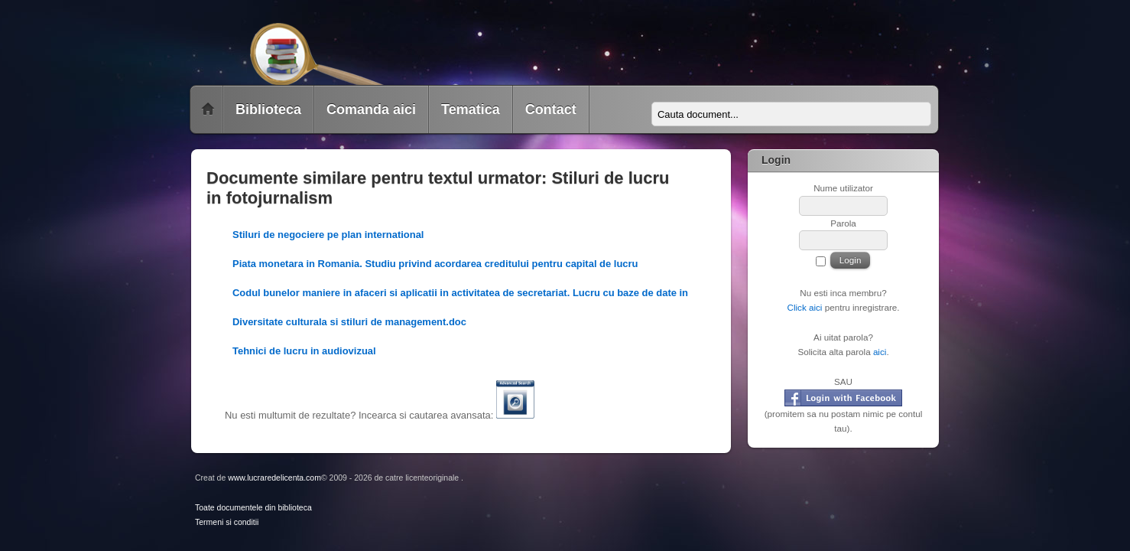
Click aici (804, 307)
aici (880, 352)
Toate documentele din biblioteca (253, 508)
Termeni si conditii (226, 522)
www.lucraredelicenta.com (274, 478)
